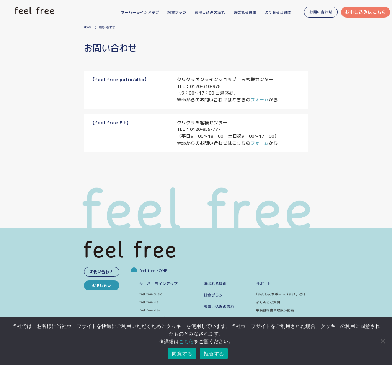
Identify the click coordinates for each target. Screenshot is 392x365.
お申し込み (101, 285)
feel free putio (150, 294)
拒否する (214, 354)
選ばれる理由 (215, 283)
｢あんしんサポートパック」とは (281, 294)
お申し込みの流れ (219, 306)
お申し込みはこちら (365, 12)
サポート (263, 283)
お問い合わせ (101, 271)
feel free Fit (148, 302)
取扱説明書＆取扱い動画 (275, 310)
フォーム (259, 99)
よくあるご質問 (268, 302)
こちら (186, 341)
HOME (87, 27)
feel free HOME (149, 270)
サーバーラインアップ (158, 283)
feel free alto (149, 310)
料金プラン (213, 295)
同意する (182, 354)
